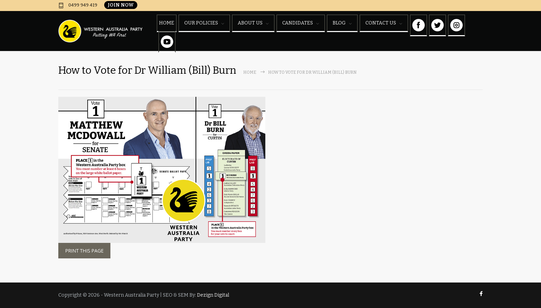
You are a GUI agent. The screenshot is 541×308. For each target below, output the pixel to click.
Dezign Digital (213, 295)
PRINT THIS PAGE (84, 250)
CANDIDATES (297, 23)
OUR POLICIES (201, 23)
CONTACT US (380, 23)
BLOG (339, 23)
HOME (166, 23)
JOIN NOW (121, 5)
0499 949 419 (82, 5)
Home (249, 72)
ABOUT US (250, 23)
